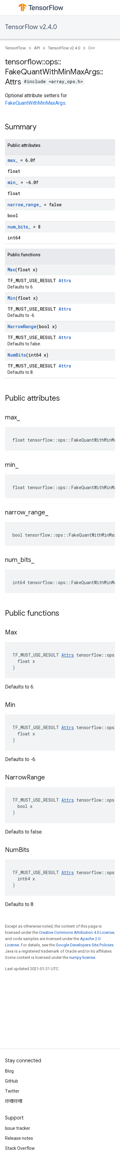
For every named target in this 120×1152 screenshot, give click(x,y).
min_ (12, 182)
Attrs (65, 280)
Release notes (19, 1138)
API (37, 48)
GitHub (11, 1081)
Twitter (12, 1091)
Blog (9, 1071)
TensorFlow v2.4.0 (31, 27)
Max (11, 270)
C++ (91, 48)
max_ (12, 160)
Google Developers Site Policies (84, 945)
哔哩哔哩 (13, 1101)
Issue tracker (17, 1128)
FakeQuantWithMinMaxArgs (35, 103)
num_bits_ (19, 227)
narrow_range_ (24, 205)
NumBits (16, 355)
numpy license (82, 957)
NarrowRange (21, 326)
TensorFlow (15, 48)
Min (11, 298)
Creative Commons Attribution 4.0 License (76, 932)
